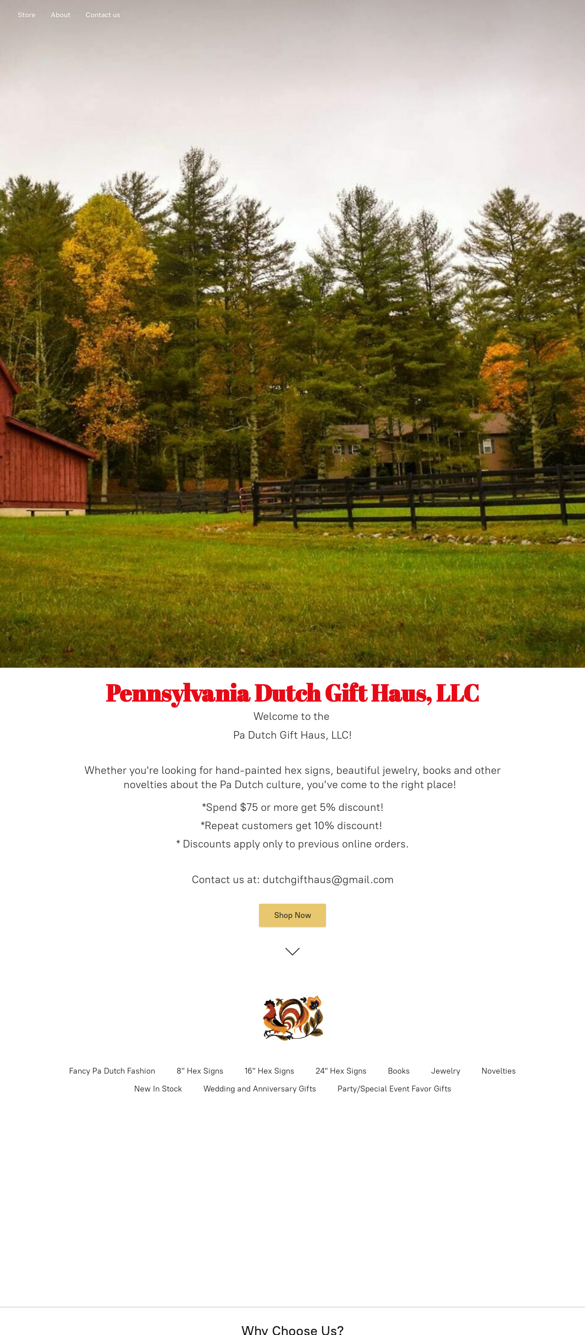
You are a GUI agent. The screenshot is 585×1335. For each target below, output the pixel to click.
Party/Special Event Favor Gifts (394, 1089)
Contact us (103, 15)
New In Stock (158, 1089)
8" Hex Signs (200, 1071)
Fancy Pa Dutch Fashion (112, 1071)
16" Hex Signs (269, 1071)
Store (27, 15)
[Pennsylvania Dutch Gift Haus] (292, 1020)
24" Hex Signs (341, 1071)
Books (399, 1071)
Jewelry (445, 1071)
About (60, 15)
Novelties (499, 1071)
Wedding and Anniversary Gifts (259, 1089)
